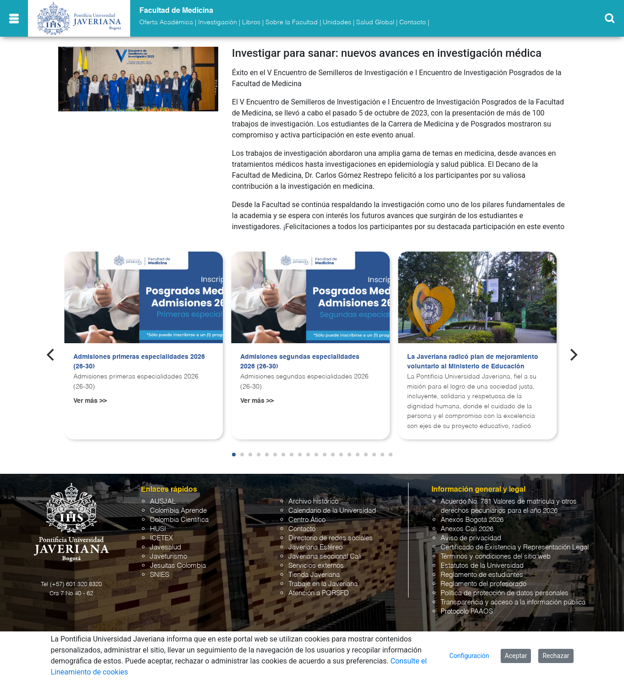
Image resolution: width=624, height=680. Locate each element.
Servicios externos (316, 565)
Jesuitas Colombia (178, 565)
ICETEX (161, 538)
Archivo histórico (313, 501)
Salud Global (375, 22)
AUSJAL (163, 501)
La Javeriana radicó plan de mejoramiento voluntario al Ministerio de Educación (472, 362)
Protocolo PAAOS (467, 611)
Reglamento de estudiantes (482, 574)
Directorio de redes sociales (330, 538)
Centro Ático (307, 519)
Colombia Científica (179, 519)
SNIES (159, 574)
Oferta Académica (166, 22)
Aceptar (516, 655)
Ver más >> (90, 401)
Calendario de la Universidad (332, 510)
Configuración (469, 655)
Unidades (337, 22)
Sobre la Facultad (291, 22)
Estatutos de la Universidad (482, 565)
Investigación (217, 22)
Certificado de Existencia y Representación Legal (515, 547)
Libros (251, 22)
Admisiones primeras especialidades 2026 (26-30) (139, 362)
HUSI (158, 529)
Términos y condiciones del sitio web (496, 556)
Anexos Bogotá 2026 (472, 519)
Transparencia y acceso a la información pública (513, 602)
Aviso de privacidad (471, 538)
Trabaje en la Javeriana (323, 584)
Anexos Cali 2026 (467, 529)
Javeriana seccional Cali (324, 556)
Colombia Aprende (178, 510)
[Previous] (51, 355)
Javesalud (165, 547)
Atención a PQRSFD (318, 593)
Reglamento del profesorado (483, 584)
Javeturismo (168, 556)
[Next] (573, 355)
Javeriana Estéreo (315, 547)
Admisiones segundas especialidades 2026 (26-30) (299, 362)
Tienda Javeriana (314, 574)
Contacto (412, 22)
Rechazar (555, 655)
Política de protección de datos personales (505, 593)
